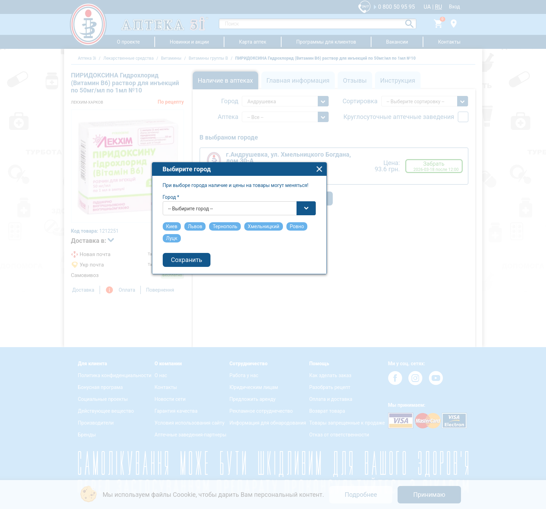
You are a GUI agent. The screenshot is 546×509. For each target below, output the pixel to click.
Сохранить (221, 291)
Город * (205, 228)
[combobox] (273, 240)
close (353, 200)
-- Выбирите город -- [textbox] (224, 240)
